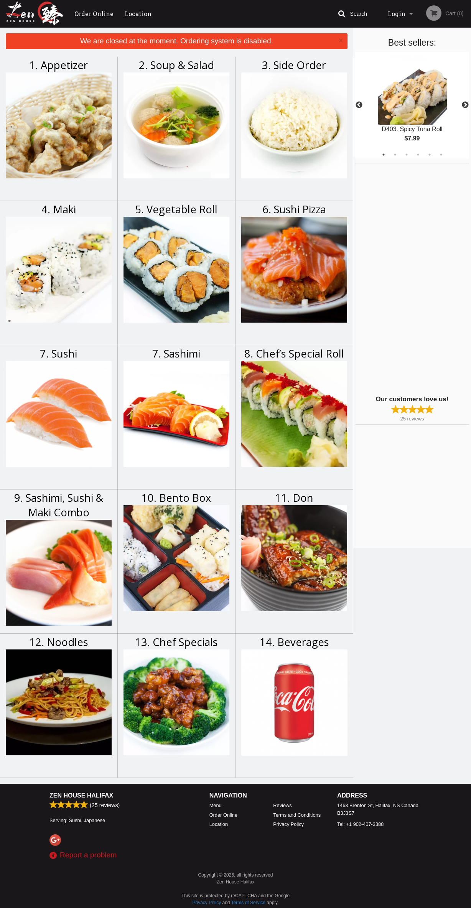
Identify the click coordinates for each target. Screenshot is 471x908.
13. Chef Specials (176, 642)
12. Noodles (58, 642)
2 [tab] (395, 154)
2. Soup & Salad (176, 65)
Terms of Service (248, 902)
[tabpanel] (412, 105)
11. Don (294, 498)
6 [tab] (441, 154)
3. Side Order (294, 65)
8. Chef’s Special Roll (294, 353)
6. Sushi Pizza (294, 209)
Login (396, 14)
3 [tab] (406, 154)
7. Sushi (58, 353)
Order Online (94, 14)
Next (465, 105)
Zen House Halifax (81, 795)
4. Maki (58, 209)
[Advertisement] (403, 278)
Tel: (360, 824)
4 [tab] (418, 154)
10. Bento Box (176, 498)
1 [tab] (383, 154)
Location (138, 14)
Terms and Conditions (297, 815)
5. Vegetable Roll (176, 209)
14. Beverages (294, 642)
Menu (215, 805)
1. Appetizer (58, 65)
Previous (359, 105)
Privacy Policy (288, 824)
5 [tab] (429, 154)
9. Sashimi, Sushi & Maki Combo (58, 505)
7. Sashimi (176, 353)
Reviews (282, 805)
